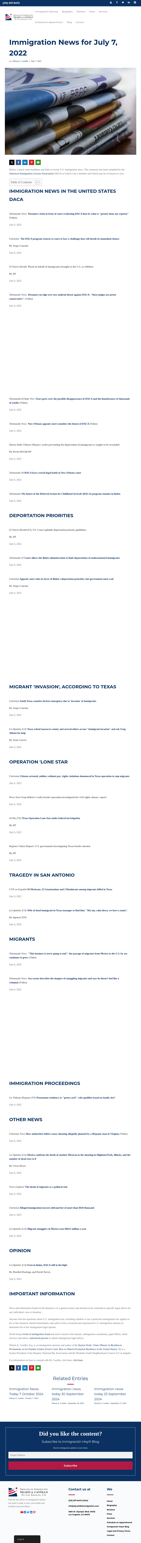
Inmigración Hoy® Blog (118, 1526)
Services (103, 11)
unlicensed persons (38, 1338)
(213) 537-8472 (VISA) (78, 1500)
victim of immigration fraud (36, 1334)
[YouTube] (110, 2)
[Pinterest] (134, 2)
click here (78, 1360)
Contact (80, 22)
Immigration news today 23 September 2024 (110, 1394)
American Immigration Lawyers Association (31, 173)
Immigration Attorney (46, 11)
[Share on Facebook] (18, 162)
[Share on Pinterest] (31, 162)
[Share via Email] (38, 162)
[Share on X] (11, 162)
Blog (69, 22)
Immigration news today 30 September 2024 (68, 1394)
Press (92, 11)
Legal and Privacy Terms (118, 1531)
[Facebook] (116, 2)
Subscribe (70, 1465)
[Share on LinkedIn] (25, 162)
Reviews (81, 11)
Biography (67, 11)
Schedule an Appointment (49, 22)
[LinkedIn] (128, 2)
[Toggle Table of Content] (36, 182)
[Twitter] (122, 2)
